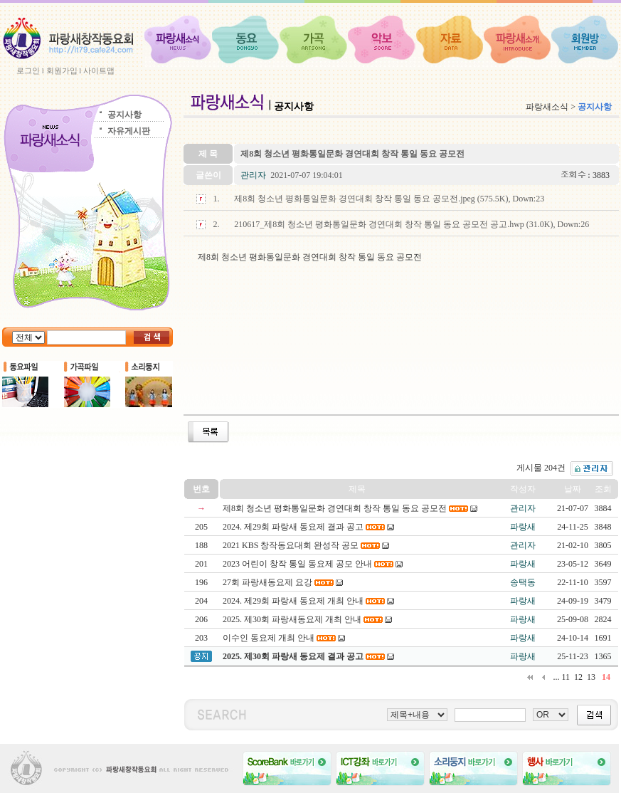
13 (591, 677)
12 (578, 677)
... (556, 677)
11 (565, 677)
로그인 (28, 70)
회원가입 (62, 70)
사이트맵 (99, 70)
